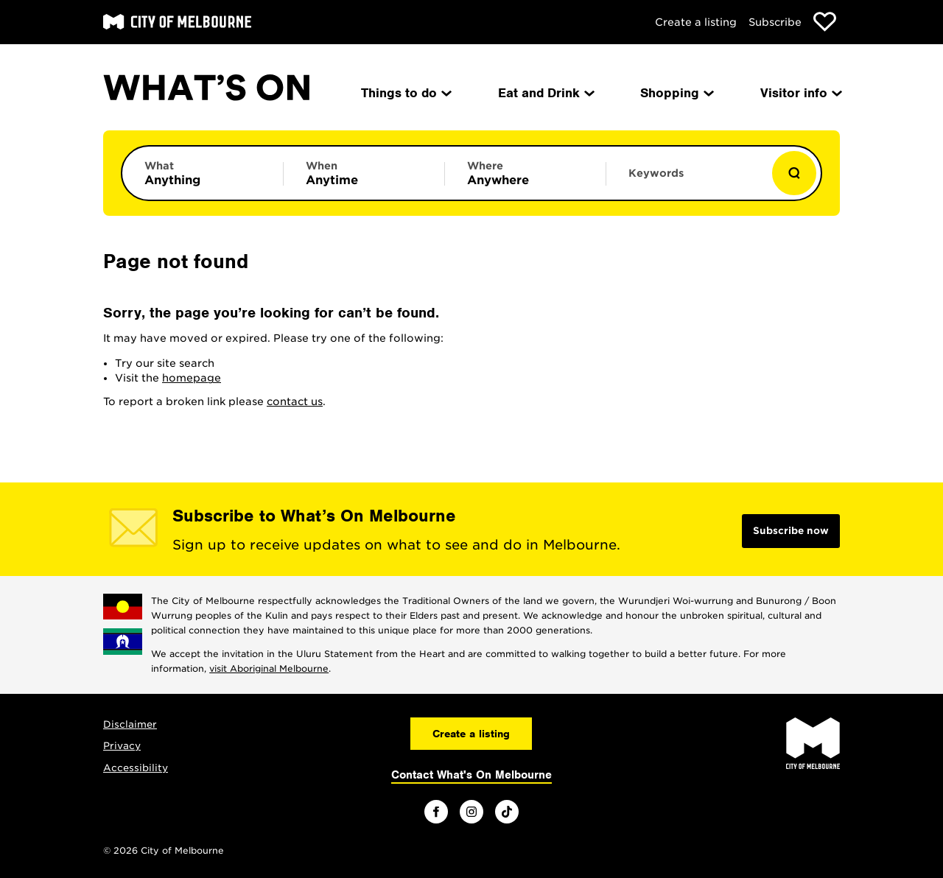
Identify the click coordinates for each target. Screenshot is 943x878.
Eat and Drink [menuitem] (545, 93)
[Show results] (794, 173)
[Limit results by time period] (364, 173)
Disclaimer (130, 724)
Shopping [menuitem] (676, 93)
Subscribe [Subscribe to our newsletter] (775, 22)
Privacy (122, 745)
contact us (295, 401)
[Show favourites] (824, 22)
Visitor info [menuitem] (800, 93)
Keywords (656, 173)
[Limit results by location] (525, 173)
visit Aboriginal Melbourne (269, 668)
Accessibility (135, 767)
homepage (191, 378)
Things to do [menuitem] (405, 93)
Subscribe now (791, 530)
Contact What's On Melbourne (471, 775)
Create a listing (696, 22)
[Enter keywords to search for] (686, 180)
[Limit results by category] (202, 173)
